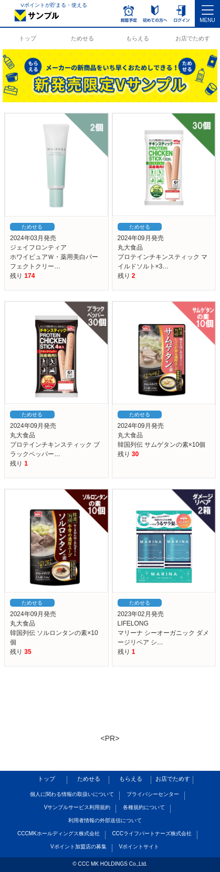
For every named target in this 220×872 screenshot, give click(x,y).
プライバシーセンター (153, 794)
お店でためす (192, 38)
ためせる (82, 38)
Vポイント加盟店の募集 (78, 846)
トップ (27, 38)
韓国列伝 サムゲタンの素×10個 (162, 444)
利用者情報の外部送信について (105, 820)
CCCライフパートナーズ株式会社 (152, 833)
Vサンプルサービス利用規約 (77, 807)
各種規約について (144, 807)
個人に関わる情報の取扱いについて (72, 794)
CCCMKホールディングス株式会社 (58, 833)
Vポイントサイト (139, 846)
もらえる (137, 38)
